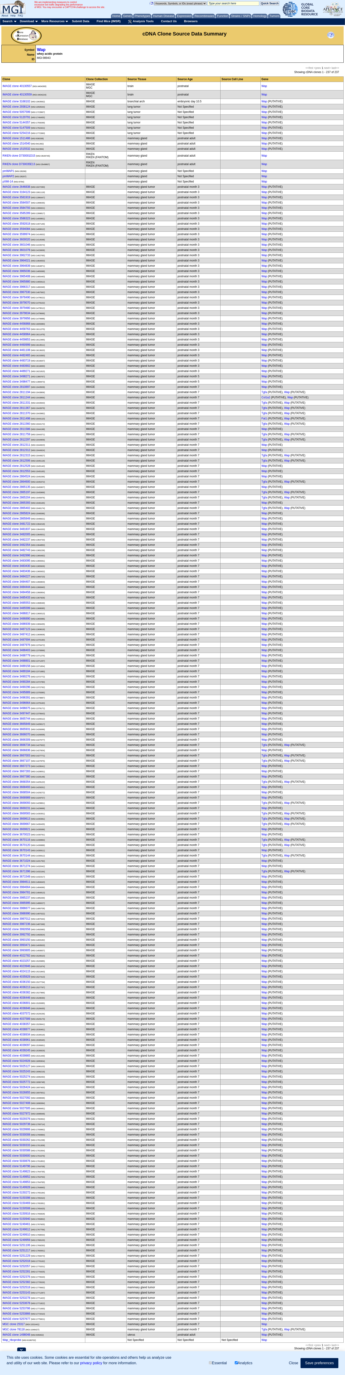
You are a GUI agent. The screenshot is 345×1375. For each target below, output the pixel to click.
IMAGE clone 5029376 (16, 1118)
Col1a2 (266, 397)
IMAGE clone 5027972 (16, 1113)
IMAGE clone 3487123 (16, 629)
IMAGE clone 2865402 (16, 508)
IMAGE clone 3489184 (16, 671)
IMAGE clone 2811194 (16, 392)
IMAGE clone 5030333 (16, 1145)
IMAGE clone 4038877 (16, 1029)
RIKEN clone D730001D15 (19, 155)
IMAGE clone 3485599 (16, 608)
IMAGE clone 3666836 (16, 750)
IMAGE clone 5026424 (16, 1087)
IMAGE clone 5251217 (16, 1250)
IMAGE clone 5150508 (16, 1208)
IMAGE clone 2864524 (16, 476)
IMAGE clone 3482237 (16, 539)
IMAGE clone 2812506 (16, 460)
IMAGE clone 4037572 (16, 1013)
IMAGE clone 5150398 (16, 1197)
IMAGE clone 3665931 (16, 729)
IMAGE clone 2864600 (16, 481)
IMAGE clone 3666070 (16, 734)
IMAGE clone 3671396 (16, 871)
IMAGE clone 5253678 (16, 1303)
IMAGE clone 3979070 (16, 302)
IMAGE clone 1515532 (16, 148)
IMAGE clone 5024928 (16, 1060)
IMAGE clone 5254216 (16, 133)
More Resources (52, 21)
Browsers (191, 21)
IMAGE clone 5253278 (16, 1297)
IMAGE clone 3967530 (16, 292)
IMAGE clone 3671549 (16, 876)
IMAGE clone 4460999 (16, 344)
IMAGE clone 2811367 (16, 408)
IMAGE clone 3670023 (16, 834)
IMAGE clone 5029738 (16, 1124)
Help (13, 15)
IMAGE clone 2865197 (16, 492)
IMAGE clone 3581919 (16, 197)
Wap (41, 49)
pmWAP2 (8, 176)
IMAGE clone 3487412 (16, 634)
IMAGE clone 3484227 (16, 576)
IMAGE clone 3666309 (16, 739)
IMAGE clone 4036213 (16, 987)
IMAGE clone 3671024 (16, 860)
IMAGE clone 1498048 (16, 1334)
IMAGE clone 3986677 (16, 908)
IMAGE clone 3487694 (16, 639)
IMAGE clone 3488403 (16, 650)
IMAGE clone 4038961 (16, 1039)
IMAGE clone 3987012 (16, 918)
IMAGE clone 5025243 (16, 1071)
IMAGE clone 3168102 (16, 101)
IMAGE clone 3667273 (16, 766)
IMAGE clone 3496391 (16, 697)
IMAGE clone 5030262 (16, 1139)
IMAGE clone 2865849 (16, 518)
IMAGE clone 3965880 (16, 281)
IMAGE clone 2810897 (16, 387)
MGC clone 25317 (14, 1324)
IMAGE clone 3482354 (16, 544)
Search (7, 21)
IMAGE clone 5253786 (16, 1308)
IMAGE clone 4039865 (16, 1055)
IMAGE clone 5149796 (16, 1166)
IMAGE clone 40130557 (17, 86)
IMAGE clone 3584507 (16, 202)
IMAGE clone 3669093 (16, 802)
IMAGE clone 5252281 (16, 1271)
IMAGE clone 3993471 (16, 945)
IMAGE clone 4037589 (16, 1018)
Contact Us (169, 21)
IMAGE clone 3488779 (16, 655)
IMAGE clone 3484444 (16, 587)
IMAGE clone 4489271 (16, 371)
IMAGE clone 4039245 (16, 1050)
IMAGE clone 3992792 (16, 934)
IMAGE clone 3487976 (16, 645)
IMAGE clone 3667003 (16, 755)
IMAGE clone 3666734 (16, 745)
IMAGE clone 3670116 (16, 839)
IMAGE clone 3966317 (16, 286)
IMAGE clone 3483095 (16, 560)
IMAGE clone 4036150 (16, 982)
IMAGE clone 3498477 (16, 381)
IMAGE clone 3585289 (16, 213)
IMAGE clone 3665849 (16, 724)
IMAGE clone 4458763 (16, 329)
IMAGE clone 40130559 (17, 94)
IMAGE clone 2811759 (16, 434)
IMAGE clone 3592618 (16, 223)
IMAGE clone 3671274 (16, 866)
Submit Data (80, 21)
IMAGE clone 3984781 (16, 892)
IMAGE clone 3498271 (16, 376)
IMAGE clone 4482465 (16, 355)
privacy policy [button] (91, 1363)
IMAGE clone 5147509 (16, 127)
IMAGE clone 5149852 (16, 1176)
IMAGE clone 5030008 (16, 1134)
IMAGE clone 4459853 (16, 339)
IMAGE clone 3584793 (16, 207)
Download (27, 21)
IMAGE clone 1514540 (16, 143)
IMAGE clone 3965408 (16, 276)
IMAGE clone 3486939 (16, 623)
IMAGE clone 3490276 (16, 676)
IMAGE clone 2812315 (16, 455)
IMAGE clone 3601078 (16, 250)
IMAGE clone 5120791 (16, 117)
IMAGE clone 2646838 (16, 186)
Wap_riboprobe (12, 1340)
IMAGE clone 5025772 (16, 1082)
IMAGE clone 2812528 (16, 465)
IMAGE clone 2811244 (16, 397)
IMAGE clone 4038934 (16, 1034)
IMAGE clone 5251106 (16, 1245)
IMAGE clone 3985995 (16, 903)
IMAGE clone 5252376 (16, 1276)
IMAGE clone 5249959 (16, 1240)
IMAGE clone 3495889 (16, 692)
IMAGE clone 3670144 (16, 855)
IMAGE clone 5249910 (16, 1234)
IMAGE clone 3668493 (16, 787)
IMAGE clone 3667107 (16, 760)
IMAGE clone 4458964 (16, 334)
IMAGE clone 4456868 (16, 323)
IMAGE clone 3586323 (16, 218)
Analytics (243, 1363)
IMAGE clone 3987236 (16, 924)
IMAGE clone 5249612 (16, 1229)
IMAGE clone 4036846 (16, 1008)
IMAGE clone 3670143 (16, 850)
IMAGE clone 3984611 (16, 881)
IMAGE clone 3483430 (16, 566)
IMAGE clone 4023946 (16, 966)
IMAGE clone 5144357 (16, 122)
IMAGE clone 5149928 (16, 1187)
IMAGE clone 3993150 (16, 939)
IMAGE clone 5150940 (16, 1218)
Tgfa (264, 392)
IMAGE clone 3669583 (16, 813)
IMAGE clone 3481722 (16, 523)
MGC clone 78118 (14, 1329)
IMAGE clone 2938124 (16, 106)
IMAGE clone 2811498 (16, 418)
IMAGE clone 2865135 (16, 487)
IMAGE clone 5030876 (16, 1161)
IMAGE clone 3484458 (16, 592)
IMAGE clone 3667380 (16, 776)
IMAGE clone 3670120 (16, 845)
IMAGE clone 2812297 (16, 439)
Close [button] (293, 1363)
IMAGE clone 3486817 (16, 613)
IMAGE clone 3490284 (16, 681)
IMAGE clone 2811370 (16, 413)
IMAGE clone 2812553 (16, 471)
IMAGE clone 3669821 (16, 829)
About (5, 15)
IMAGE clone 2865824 (16, 513)
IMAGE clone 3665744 (16, 718)
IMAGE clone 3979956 (16, 318)
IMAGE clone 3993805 (16, 950)
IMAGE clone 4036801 (16, 1003)
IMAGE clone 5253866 (16, 1313)
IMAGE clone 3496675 (16, 708)
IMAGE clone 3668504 (16, 792)
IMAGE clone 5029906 (16, 1129)
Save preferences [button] (319, 1363)
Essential (218, 1363)
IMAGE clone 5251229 (16, 1255)
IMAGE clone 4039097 (16, 1045)
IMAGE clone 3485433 (16, 597)
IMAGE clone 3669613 (16, 818)
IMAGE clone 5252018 (16, 1261)
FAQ (20, 15)
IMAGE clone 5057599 (16, 112)
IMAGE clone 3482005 (16, 534)
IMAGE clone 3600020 (16, 239)
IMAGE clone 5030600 (16, 1155)
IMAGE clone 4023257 (16, 960)
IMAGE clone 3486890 (16, 618)
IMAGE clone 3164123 (16, 192)
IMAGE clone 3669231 (16, 808)
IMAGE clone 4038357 (16, 1024)
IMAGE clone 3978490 (16, 297)
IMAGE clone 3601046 (16, 244)
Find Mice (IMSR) (109, 21)
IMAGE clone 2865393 (16, 502)
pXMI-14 (8, 181)
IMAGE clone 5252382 (16, 1282)
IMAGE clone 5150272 (16, 1192)
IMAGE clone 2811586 (16, 429)
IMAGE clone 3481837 (16, 529)
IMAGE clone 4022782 (16, 955)
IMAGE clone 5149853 (16, 1182)
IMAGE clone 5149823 (16, 1171)
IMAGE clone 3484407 (16, 581)
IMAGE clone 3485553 (16, 602)
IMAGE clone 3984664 (16, 887)
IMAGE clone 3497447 (16, 713)
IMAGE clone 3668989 (16, 797)
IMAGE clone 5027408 (16, 1103)
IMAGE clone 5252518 (16, 1287)
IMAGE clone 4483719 (16, 360)
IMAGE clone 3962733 (16, 255)
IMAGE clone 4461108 (16, 350)
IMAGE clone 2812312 (16, 450)
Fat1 (264, 418)
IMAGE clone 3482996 (16, 555)
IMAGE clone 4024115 (16, 971)
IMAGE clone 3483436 (16, 571)
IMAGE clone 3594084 (16, 229)
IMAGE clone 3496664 (16, 702)
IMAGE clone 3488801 (16, 660)
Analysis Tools (141, 21)
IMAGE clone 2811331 (16, 402)
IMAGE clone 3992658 (16, 929)
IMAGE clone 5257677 (16, 1319)
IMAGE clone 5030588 (16, 1150)
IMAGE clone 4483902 (16, 365)
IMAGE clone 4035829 (16, 976)
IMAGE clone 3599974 (16, 234)
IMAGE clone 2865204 (16, 497)
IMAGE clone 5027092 (16, 1097)
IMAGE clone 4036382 (16, 992)
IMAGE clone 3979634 (16, 313)
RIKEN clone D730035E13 (19, 164)
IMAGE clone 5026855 (16, 1092)
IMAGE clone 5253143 (16, 1292)
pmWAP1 (8, 171)
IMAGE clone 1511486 (16, 138)
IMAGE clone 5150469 (16, 1203)
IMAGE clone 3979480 (16, 308)
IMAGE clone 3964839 (16, 265)
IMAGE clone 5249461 (16, 1224)
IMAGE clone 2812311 (16, 444)
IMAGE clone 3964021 (16, 260)
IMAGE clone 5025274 (16, 1076)
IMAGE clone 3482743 (16, 550)
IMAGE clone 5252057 (16, 1266)
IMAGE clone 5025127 (16, 1066)
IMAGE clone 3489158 (16, 666)
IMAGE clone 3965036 (16, 271)
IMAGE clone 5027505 (16, 1108)
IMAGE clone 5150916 (16, 1213)
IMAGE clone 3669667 (16, 824)
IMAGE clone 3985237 (16, 897)
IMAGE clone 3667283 (16, 771)
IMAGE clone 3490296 (16, 687)
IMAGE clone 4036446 (16, 997)
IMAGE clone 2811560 (16, 423)
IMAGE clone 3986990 (16, 913)
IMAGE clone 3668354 (16, 781)
